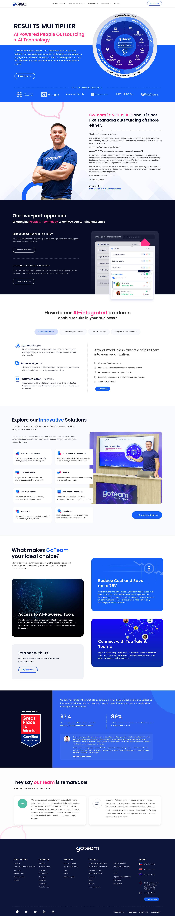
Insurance (117, 870)
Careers (16, 880)
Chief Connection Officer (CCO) (24, 867)
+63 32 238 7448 (149, 864)
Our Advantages (19, 877)
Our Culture (17, 870)
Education (92, 877)
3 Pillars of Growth (70, 863)
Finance (91, 884)
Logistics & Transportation (122, 877)
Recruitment (118, 883)
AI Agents (42, 863)
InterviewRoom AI (44, 867)
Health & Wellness (120, 863)
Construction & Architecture (98, 867)
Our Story (17, 863)
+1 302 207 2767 (149, 869)
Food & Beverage (94, 887)
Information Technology (122, 867)
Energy (91, 880)
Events (66, 873)
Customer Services (95, 870)
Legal (115, 873)
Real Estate (117, 880)
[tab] (46, 332)
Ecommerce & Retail (95, 873)
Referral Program (69, 877)
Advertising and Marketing (98, 863)
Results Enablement (70, 867)
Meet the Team (19, 873)
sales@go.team (149, 893)
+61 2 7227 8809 (149, 875)
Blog (65, 870)
